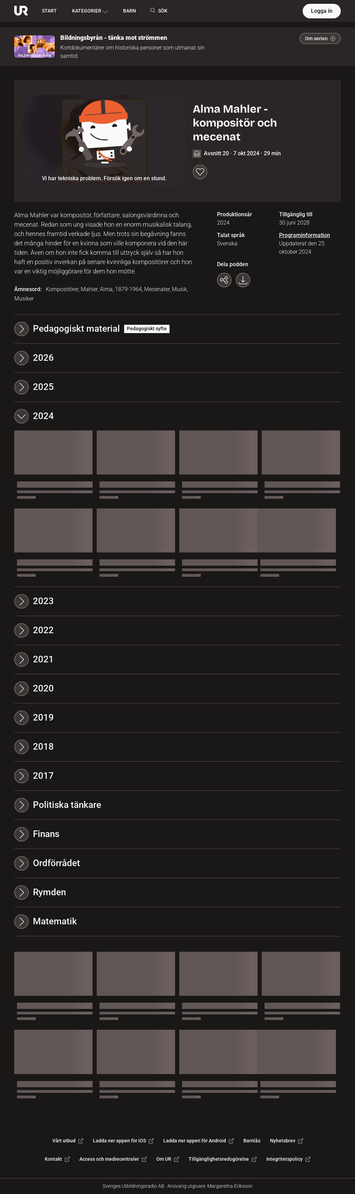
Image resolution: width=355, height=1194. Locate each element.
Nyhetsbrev (286, 1140)
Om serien (320, 38)
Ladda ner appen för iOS (123, 1140)
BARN (129, 11)
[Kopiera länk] (224, 280)
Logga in (321, 11)
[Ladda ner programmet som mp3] (243, 280)
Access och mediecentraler (113, 1159)
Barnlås (251, 1140)
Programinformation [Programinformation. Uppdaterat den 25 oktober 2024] (304, 235)
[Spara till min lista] (200, 172)
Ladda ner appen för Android (198, 1140)
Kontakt (57, 1159)
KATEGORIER (90, 11)
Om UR (167, 1159)
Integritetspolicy (288, 1159)
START (49, 11)
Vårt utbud (67, 1140)
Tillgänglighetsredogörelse (223, 1159)
